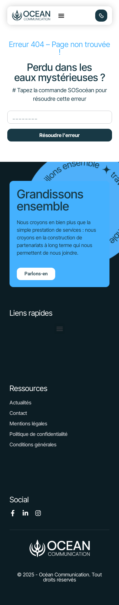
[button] (61, 15)
